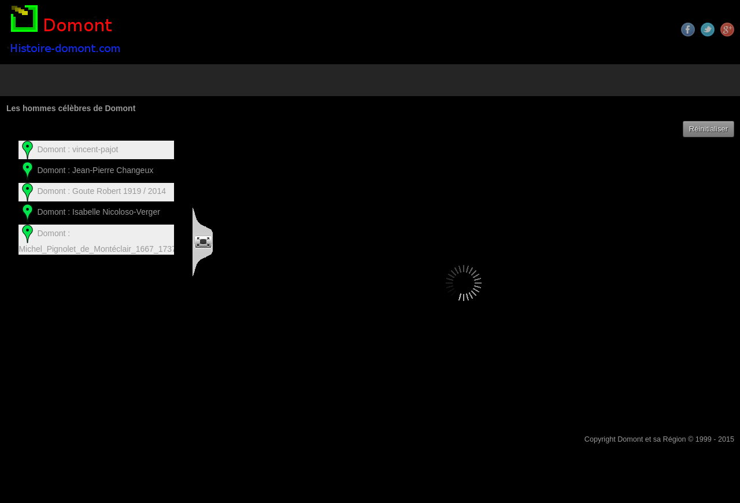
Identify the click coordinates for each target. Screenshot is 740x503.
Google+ (727, 29)
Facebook (688, 29)
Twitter (708, 29)
